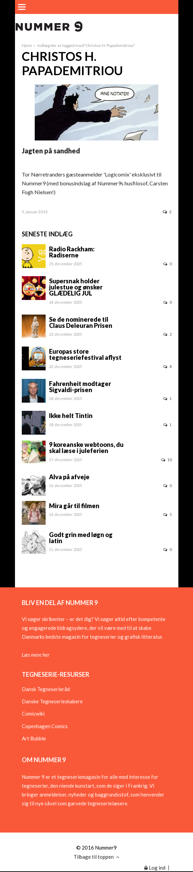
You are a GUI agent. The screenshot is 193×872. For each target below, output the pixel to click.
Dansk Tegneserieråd (46, 689)
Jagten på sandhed (51, 151)
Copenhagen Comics (45, 726)
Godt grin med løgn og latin (81, 538)
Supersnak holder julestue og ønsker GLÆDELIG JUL (75, 287)
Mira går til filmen (74, 506)
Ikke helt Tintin (71, 416)
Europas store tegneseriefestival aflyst (85, 354)
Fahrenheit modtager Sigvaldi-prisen (80, 387)
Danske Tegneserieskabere (52, 701)
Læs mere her (35, 655)
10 (166, 459)
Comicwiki (33, 713)
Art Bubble (34, 738)
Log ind (154, 868)
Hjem (27, 45)
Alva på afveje (69, 477)
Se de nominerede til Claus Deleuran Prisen (80, 322)
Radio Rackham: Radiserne (72, 252)
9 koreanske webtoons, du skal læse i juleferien (86, 447)
